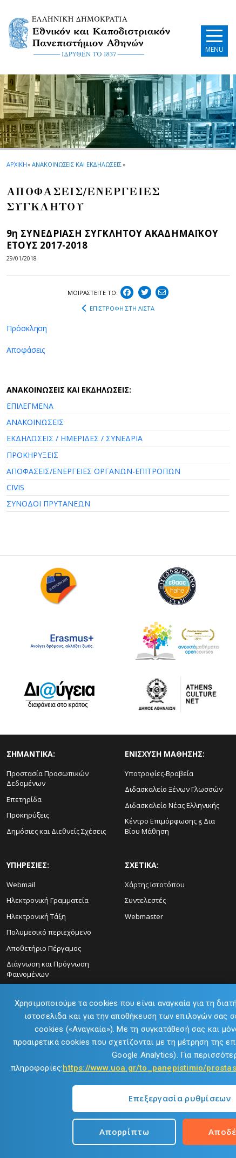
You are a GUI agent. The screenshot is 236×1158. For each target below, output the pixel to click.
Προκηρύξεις (27, 815)
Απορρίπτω (124, 1131)
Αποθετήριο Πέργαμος (43, 948)
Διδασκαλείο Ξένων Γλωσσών (173, 789)
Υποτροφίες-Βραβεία (159, 773)
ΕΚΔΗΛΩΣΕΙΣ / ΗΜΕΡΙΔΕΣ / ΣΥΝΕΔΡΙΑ (74, 438)
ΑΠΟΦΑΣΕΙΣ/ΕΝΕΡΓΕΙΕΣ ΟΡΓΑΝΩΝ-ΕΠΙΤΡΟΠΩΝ (93, 471)
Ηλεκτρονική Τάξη (36, 916)
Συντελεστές (145, 900)
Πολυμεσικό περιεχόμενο (48, 932)
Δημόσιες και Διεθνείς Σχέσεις (56, 831)
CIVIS (15, 487)
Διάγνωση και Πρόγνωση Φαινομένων (47, 969)
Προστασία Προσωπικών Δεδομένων (47, 779)
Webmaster (144, 916)
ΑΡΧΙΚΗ (16, 164)
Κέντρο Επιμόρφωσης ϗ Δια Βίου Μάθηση (170, 826)
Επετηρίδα (24, 799)
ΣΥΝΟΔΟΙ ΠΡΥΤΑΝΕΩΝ (48, 503)
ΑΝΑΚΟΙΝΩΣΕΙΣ (35, 422)
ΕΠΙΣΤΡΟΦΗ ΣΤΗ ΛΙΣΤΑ (118, 308)
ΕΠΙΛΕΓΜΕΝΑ (29, 406)
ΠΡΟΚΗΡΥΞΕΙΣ (32, 455)
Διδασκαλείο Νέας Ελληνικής (172, 805)
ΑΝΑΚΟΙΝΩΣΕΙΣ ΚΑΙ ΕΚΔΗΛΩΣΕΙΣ (76, 164)
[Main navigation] (214, 40)
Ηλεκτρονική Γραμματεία (47, 900)
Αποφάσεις (25, 350)
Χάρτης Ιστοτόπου (155, 884)
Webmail (20, 884)
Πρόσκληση (26, 328)
